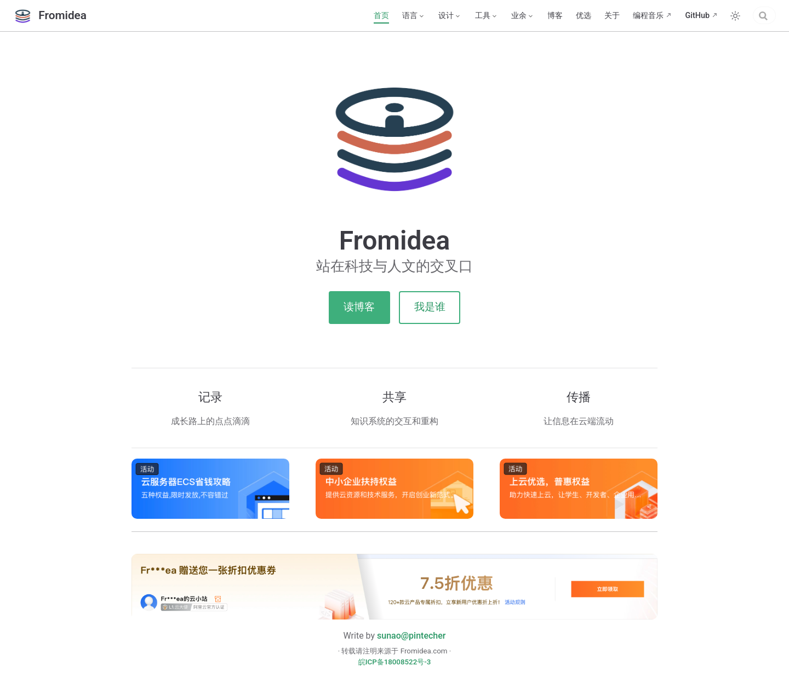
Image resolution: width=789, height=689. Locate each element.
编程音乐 (601, 15)
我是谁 (429, 306)
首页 (334, 15)
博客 (508, 15)
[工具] (439, 16)
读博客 (359, 306)
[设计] (402, 16)
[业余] (475, 16)
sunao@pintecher (411, 635)
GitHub (650, 15)
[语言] (366, 16)
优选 (536, 15)
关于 (565, 15)
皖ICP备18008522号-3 (394, 662)
